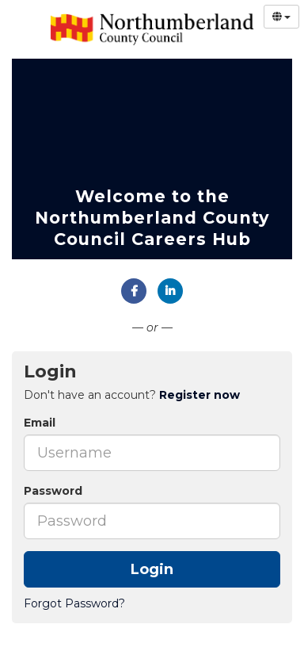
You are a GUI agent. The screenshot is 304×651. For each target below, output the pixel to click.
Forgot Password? (74, 603)
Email (39, 422)
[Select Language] (281, 17)
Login (152, 569)
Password (53, 491)
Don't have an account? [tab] (132, 395)
